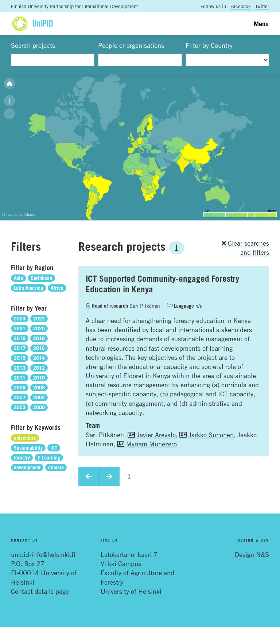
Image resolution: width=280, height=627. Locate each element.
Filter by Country (209, 45)
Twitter (262, 6)
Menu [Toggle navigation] (261, 24)
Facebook (240, 6)
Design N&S (252, 554)
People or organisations (131, 45)
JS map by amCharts (18, 214)
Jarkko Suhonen (206, 435)
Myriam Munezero (147, 444)
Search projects (33, 45)
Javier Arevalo (152, 435)
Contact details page (40, 591)
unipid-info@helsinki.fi (43, 554)
